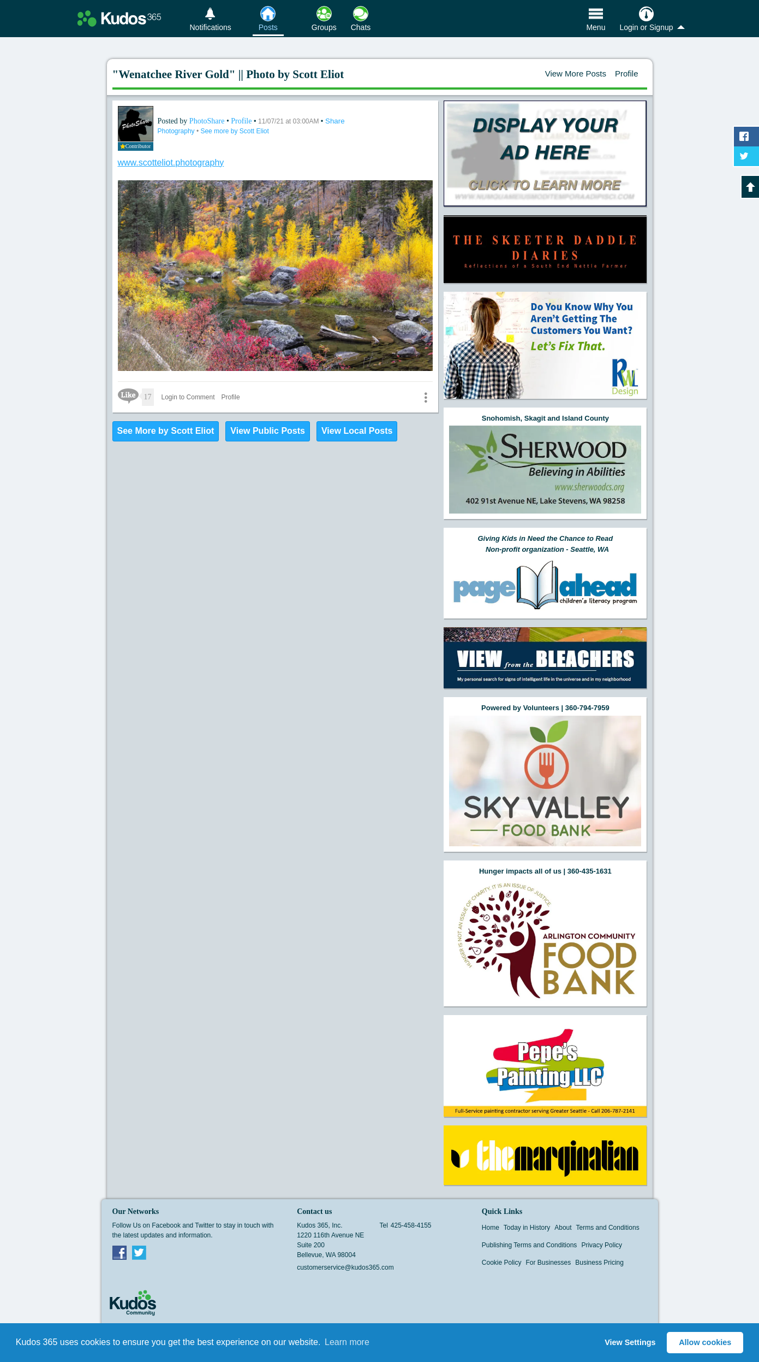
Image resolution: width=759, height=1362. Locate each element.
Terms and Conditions (608, 1227)
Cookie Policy (502, 1262)
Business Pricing (599, 1262)
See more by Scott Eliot (234, 131)
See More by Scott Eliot (165, 430)
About (562, 1227)
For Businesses (548, 1262)
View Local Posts (356, 430)
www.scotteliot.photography (171, 162)
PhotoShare (207, 121)
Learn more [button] (347, 1342)
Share (335, 121)
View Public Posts (267, 430)
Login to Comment (188, 397)
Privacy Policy (601, 1245)
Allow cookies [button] (705, 1342)
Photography (177, 131)
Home (490, 1227)
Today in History (527, 1227)
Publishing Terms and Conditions (529, 1245)
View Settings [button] (630, 1342)
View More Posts (575, 73)
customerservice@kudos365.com (345, 1267)
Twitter (139, 1252)
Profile (626, 73)
